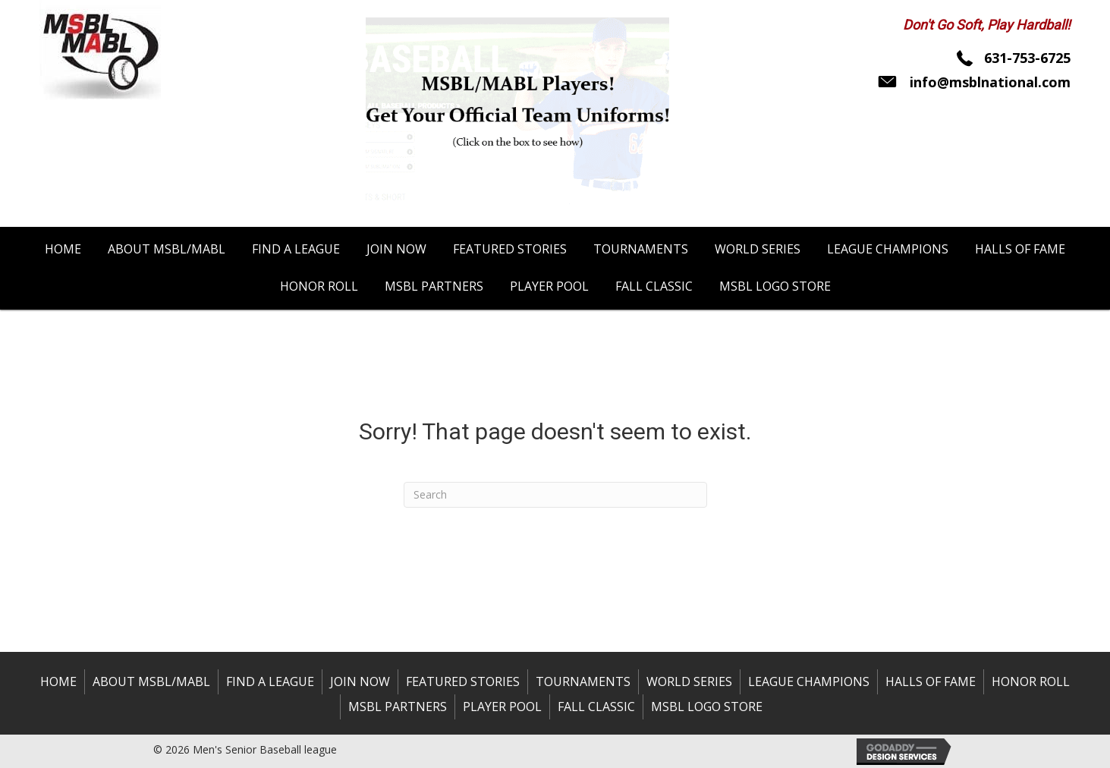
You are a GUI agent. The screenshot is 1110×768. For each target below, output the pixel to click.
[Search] (555, 495)
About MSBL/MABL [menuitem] (151, 681)
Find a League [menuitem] (270, 681)
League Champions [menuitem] (808, 681)
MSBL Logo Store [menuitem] (707, 706)
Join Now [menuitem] (360, 681)
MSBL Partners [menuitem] (397, 706)
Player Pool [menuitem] (502, 706)
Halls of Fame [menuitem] (930, 681)
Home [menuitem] (58, 681)
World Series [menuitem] (689, 681)
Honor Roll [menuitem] (1031, 681)
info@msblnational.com (990, 82)
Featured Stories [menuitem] (463, 681)
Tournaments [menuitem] (583, 681)
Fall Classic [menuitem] (596, 706)
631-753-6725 (1027, 58)
